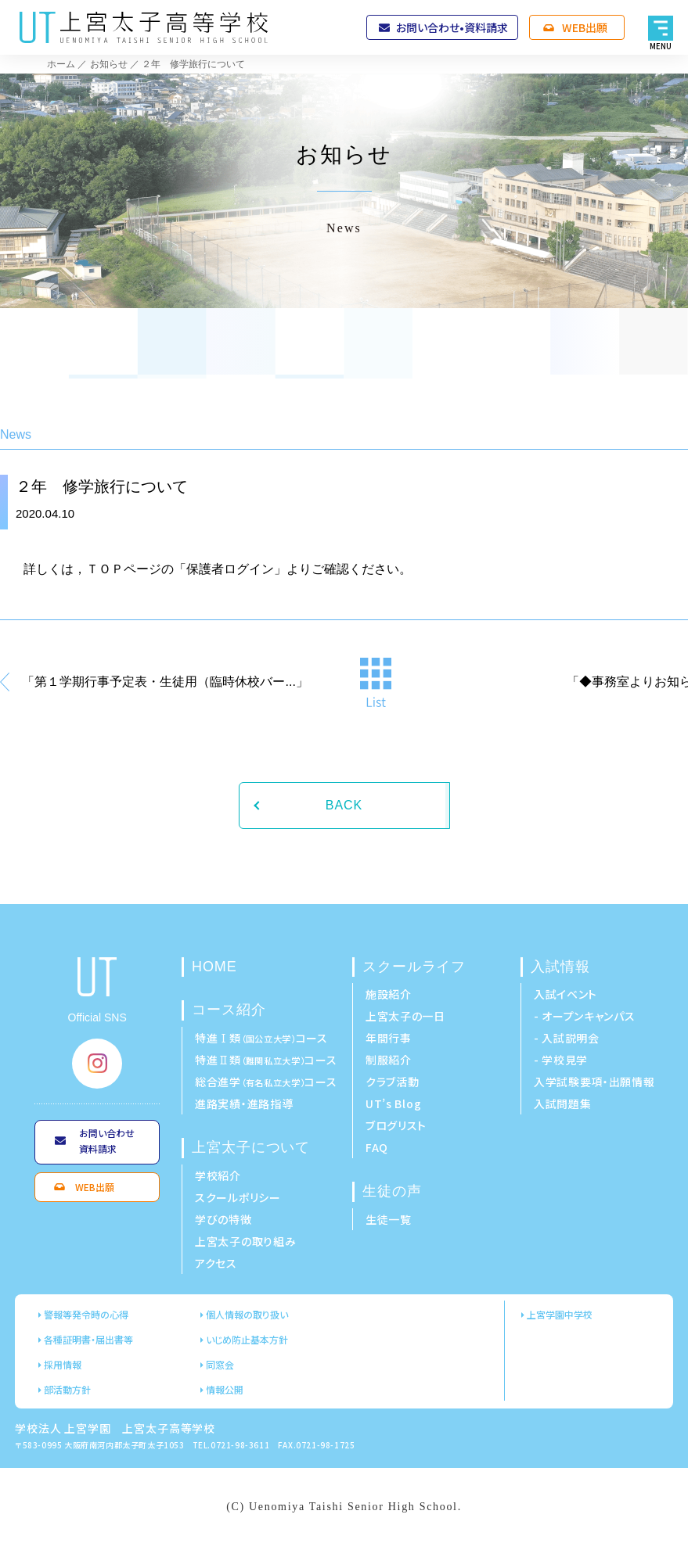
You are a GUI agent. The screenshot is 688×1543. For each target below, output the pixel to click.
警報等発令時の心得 (86, 1314)
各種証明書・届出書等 (88, 1339)
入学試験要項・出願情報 (594, 1081)
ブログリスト (396, 1125)
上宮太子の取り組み (245, 1241)
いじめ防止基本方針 (247, 1339)
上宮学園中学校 (560, 1314)
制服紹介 (389, 1060)
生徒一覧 (389, 1219)
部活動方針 (67, 1389)
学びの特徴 (223, 1219)
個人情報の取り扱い (247, 1314)
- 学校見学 (561, 1060)
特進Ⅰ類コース (261, 1038)
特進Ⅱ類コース (266, 1060)
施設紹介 (389, 994)
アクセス (216, 1263)
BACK (344, 805)
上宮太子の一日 (405, 1016)
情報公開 (224, 1389)
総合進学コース (266, 1081)
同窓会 (220, 1364)
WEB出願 (584, 27)
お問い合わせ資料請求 (107, 1140)
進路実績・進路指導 (244, 1103)
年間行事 (389, 1038)
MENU (661, 46)
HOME (214, 966)
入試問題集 (563, 1103)
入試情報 (560, 966)
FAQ (377, 1147)
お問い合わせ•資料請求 (452, 27)
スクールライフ (414, 966)
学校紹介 (218, 1175)
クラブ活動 (393, 1081)
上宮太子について (251, 1147)
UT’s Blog (393, 1103)
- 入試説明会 (567, 1038)
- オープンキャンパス (585, 1016)
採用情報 (62, 1364)
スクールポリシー (238, 1197)
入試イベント (565, 994)
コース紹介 (229, 1009)
